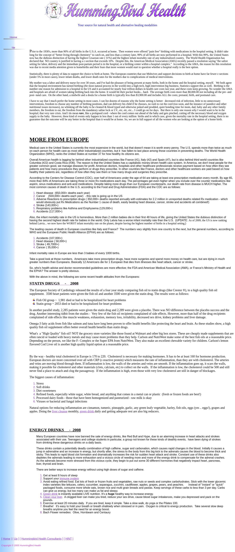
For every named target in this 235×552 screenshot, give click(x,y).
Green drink (50, 493)
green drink (87, 411)
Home (6, 538)
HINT (68, 538)
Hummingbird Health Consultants (41, 538)
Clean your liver (52, 497)
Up (15, 538)
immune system (69, 478)
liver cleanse (59, 411)
